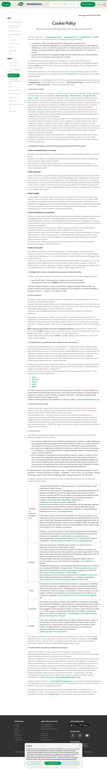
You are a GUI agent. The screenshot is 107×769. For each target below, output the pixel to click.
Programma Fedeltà (15, 22)
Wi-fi (10, 54)
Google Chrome (89, 96)
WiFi (10, 108)
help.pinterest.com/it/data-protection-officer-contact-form (64, 579)
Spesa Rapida (13, 51)
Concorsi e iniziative (46, 740)
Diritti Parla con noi (15, 94)
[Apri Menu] (6, 4)
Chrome (35, 380)
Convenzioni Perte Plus (15, 35)
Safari (36, 98)
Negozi (16, 733)
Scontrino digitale (15, 31)
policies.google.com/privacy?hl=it (53, 631)
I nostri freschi (18, 737)
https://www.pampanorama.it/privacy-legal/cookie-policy (62, 759)
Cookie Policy (12, 75)
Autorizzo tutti (53, 763)
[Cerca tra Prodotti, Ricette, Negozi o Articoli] (78, 4)
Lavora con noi (45, 733)
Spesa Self (12, 47)
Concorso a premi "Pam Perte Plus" (14, 26)
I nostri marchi (18, 740)
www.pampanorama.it (53, 37)
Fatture (11, 87)
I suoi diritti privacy (15, 90)
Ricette (16, 729)
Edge (34, 377)
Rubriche (17, 731)
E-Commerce (13, 40)
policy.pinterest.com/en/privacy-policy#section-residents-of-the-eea (68, 575)
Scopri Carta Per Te (46, 727)
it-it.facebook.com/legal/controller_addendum (61, 501)
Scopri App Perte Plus (46, 724)
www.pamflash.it (85, 37)
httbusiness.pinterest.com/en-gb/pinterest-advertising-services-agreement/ (68, 569)
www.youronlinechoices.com (88, 400)
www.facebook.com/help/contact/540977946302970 (71, 541)
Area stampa (44, 738)
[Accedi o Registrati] (87, 4)
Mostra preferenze (36, 763)
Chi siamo (17, 724)
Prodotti (17, 727)
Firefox (34, 382)
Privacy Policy (13, 101)
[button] (72, 735)
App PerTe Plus (13, 62)
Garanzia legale (14, 43)
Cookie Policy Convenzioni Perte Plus (15, 81)
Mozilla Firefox (75, 96)
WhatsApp (12, 111)
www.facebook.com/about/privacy (74, 536)
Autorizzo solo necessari (70, 763)
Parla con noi (13, 97)
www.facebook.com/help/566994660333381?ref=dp (59, 677)
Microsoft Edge (62, 96)
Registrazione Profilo (16, 104)
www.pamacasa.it (71, 37)
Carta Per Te (13, 66)
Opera (30, 98)
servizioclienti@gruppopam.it (61, 681)
